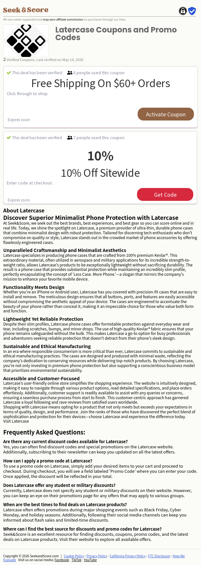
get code (165, 194)
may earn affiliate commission (63, 19)
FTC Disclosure (159, 555)
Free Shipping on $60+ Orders (100, 82)
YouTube (90, 559)
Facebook (62, 559)
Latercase (20, 421)
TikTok (76, 559)
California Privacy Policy (128, 555)
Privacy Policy (97, 555)
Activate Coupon (166, 114)
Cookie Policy (74, 555)
